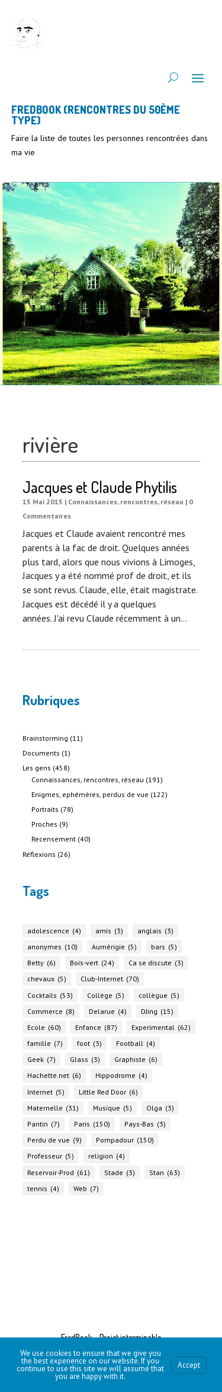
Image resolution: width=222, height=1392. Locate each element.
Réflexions (39, 854)
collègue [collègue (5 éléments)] (159, 995)
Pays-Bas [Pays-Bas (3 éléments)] (145, 1123)
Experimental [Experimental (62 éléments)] (161, 1027)
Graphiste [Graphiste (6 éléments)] (135, 1059)
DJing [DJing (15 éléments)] (157, 1011)
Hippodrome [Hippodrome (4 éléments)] (121, 1075)
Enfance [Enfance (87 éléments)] (96, 1027)
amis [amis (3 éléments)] (109, 930)
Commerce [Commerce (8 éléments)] (51, 1011)
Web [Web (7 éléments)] (86, 1188)
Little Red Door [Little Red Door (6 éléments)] (108, 1091)
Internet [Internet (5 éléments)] (46, 1091)
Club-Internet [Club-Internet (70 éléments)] (110, 978)
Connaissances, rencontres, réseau (126, 501)
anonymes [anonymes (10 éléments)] (52, 946)
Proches (44, 824)
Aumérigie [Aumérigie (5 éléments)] (114, 946)
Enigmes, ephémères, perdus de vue (90, 794)
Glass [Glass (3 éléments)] (85, 1059)
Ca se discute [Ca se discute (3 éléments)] (156, 962)
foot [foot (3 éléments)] (89, 1043)
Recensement (53, 838)
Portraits (45, 809)
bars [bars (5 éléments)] (164, 946)
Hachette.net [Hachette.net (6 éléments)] (54, 1075)
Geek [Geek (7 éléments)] (41, 1059)
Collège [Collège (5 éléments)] (105, 995)
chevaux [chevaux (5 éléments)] (46, 978)
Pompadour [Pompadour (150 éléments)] (125, 1139)
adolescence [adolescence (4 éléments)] (54, 930)
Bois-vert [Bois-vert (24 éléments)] (92, 962)
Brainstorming (45, 738)
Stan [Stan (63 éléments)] (164, 1172)
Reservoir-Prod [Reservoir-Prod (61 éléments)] (58, 1172)
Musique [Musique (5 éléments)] (112, 1107)
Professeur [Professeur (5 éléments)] (50, 1155)
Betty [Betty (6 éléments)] (41, 962)
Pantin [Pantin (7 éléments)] (43, 1123)
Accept (189, 1365)
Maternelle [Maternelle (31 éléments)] (53, 1107)
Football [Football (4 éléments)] (135, 1043)
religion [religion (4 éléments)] (106, 1155)
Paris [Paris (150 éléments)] (92, 1123)
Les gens (36, 767)
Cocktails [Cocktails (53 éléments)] (50, 995)
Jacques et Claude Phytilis (99, 487)
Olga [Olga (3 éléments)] (160, 1107)
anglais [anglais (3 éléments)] (155, 930)
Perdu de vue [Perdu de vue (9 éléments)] (54, 1139)
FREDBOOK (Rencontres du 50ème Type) (95, 115)
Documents (41, 752)
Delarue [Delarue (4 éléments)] (108, 1011)
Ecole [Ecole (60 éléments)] (44, 1027)
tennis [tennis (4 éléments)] (43, 1188)
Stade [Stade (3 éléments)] (119, 1172)
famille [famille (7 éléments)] (45, 1043)
